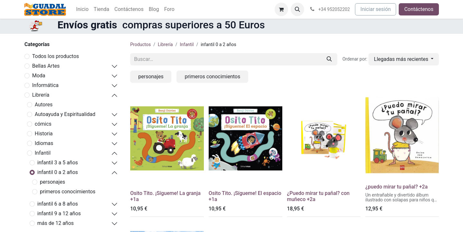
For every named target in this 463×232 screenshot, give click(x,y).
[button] (297, 9)
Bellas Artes (45, 66)
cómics (43, 124)
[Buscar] (329, 59)
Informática (45, 85)
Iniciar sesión (375, 9)
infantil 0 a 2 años (57, 172)
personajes (52, 182)
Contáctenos (418, 9)
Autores (43, 105)
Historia (44, 133)
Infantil (42, 153)
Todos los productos (55, 56)
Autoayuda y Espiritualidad (65, 114)
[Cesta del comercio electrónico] (281, 9)
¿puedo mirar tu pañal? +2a (396, 187)
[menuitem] (82, 9)
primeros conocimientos (67, 191)
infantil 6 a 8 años (57, 204)
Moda (38, 75)
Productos (140, 44)
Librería (40, 95)
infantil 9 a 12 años (59, 213)
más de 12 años (55, 223)
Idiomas (44, 143)
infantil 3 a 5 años (57, 163)
